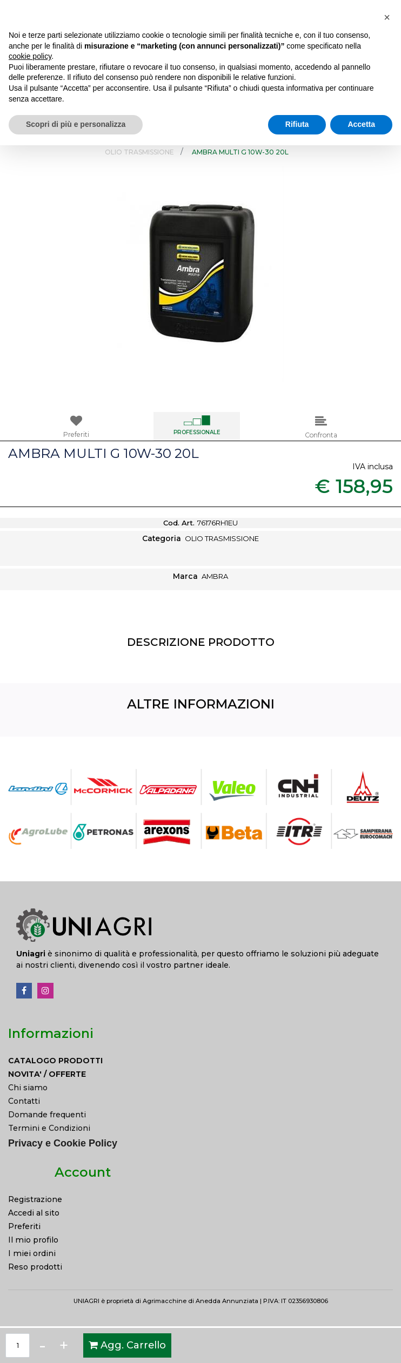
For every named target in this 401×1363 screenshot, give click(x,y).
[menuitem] (200, 1061)
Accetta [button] (361, 1342)
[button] (378, 115)
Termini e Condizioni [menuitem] (49, 1128)
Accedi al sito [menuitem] (33, 1213)
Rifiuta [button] (297, 1342)
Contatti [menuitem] (24, 1101)
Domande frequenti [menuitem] (47, 1114)
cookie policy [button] (30, 1274)
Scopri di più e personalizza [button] (75, 1342)
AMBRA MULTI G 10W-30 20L (240, 152)
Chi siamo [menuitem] (28, 1087)
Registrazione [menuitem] (35, 1199)
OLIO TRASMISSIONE (139, 152)
